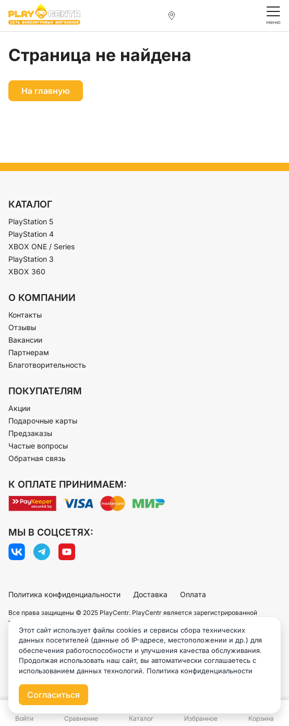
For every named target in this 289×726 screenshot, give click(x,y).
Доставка (150, 594)
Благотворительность (47, 364)
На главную (45, 91)
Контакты (25, 314)
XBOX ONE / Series (41, 246)
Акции (19, 408)
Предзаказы (30, 433)
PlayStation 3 (31, 259)
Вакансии (25, 339)
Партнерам (28, 352)
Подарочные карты (42, 420)
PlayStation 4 (31, 233)
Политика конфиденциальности (64, 594)
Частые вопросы (38, 445)
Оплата (193, 594)
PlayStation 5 (30, 221)
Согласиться (53, 694)
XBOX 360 (26, 271)
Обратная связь (37, 458)
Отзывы (22, 327)
